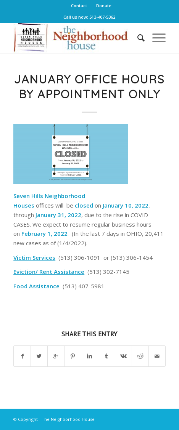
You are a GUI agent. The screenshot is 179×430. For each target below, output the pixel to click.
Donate (103, 5)
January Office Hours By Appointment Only (89, 86)
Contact (79, 5)
